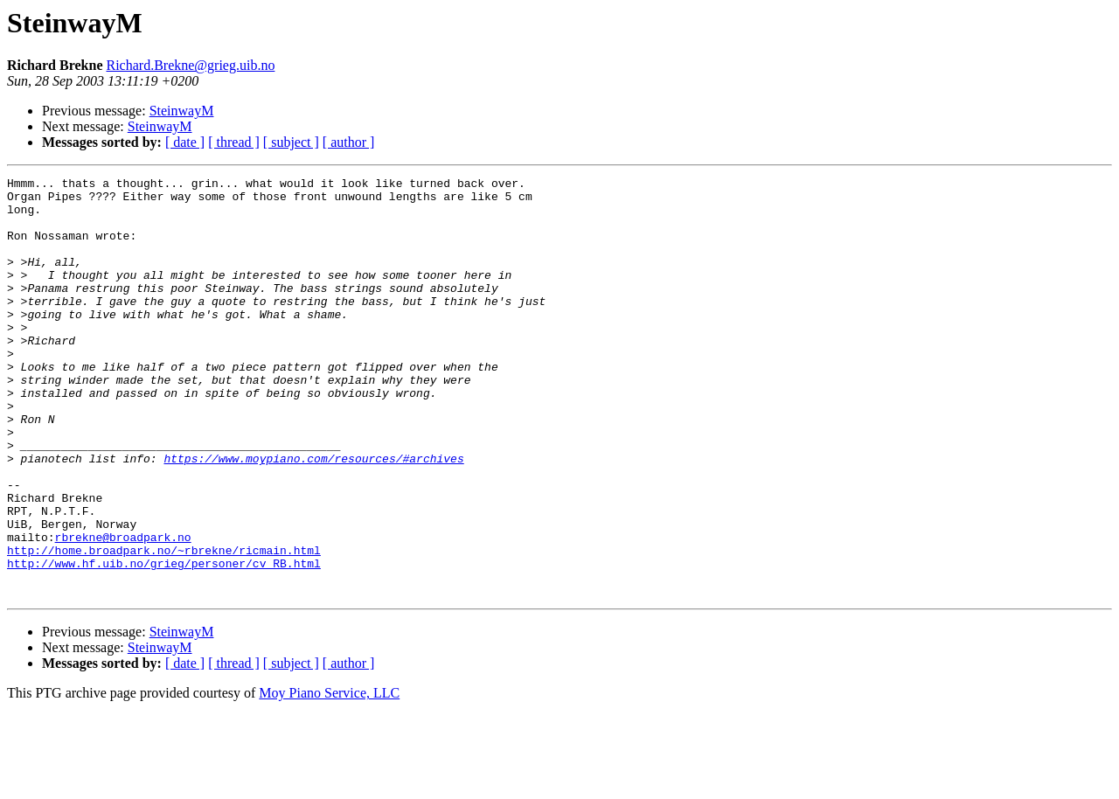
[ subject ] (291, 142)
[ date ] (185, 142)
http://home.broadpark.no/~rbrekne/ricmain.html (164, 626)
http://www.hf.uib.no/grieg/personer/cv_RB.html (164, 642)
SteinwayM (181, 110)
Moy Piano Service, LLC (329, 776)
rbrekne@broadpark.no (123, 610)
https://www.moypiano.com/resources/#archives (313, 516)
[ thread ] (234, 142)
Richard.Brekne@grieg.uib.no (190, 65)
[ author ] (349, 142)
